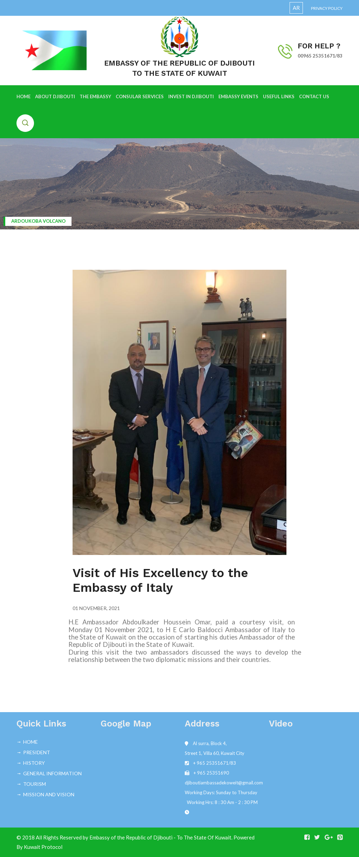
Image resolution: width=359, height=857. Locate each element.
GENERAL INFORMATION (52, 773)
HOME (23, 96)
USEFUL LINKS (278, 96)
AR (296, 8)
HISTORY (34, 763)
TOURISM (34, 784)
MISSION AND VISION (48, 794)
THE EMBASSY (95, 96)
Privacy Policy (327, 8)
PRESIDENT (36, 752)
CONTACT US (314, 96)
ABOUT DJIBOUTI (55, 96)
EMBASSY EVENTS (238, 96)
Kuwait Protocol (43, 847)
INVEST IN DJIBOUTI (191, 96)
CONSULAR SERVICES (140, 96)
